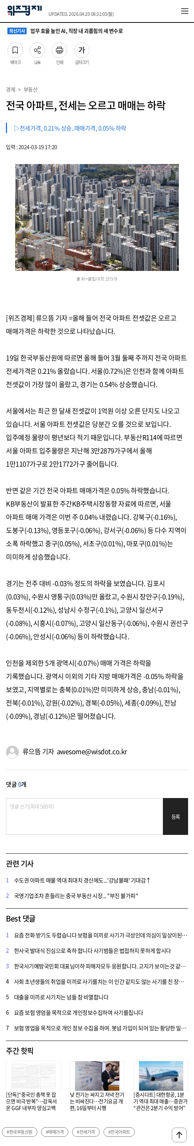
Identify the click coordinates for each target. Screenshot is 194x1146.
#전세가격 (86, 1132)
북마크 (15, 47)
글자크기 (81, 47)
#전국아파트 (119, 1132)
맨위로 (179, 1135)
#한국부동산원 (20, 1132)
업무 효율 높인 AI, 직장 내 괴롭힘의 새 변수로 (65, 31)
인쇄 (59, 47)
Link (37, 47)
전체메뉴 (185, 11)
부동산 (31, 89)
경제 (10, 89)
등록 (175, 816)
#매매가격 (55, 1132)
